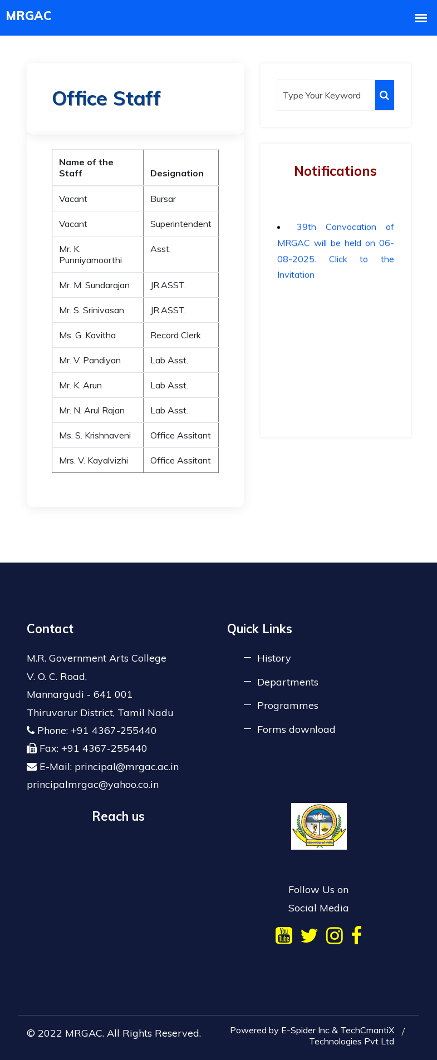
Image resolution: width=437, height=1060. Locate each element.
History (274, 658)
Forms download (296, 729)
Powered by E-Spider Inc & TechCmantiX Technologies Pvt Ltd (312, 1035)
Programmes (287, 705)
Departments (287, 682)
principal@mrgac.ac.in (127, 766)
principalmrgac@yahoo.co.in (93, 784)
